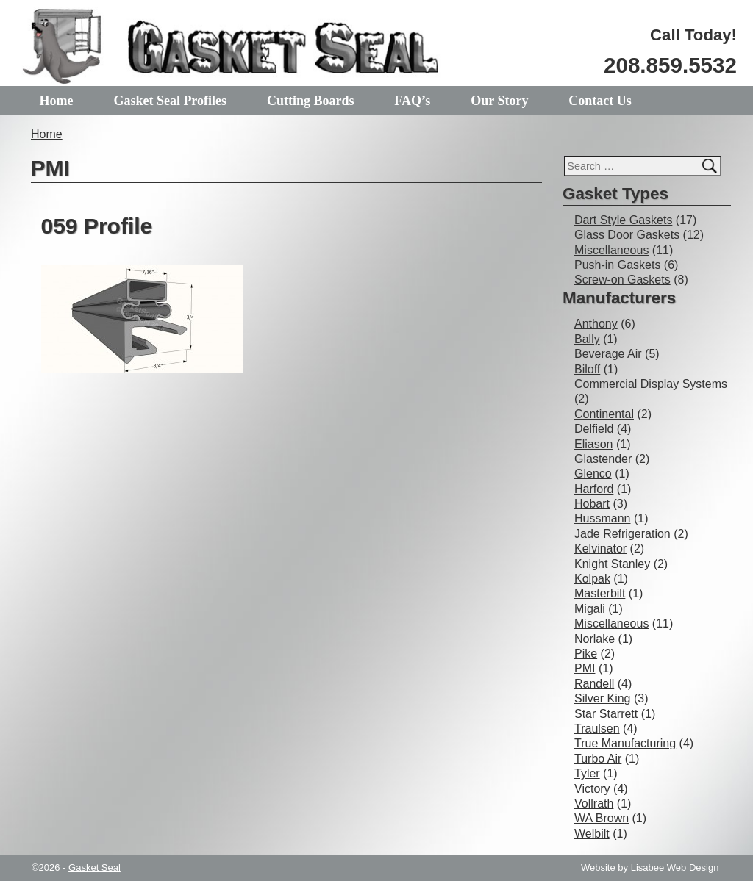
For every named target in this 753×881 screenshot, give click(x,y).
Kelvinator (600, 548)
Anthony (596, 323)
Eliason (593, 444)
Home (57, 100)
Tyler (587, 773)
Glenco (593, 473)
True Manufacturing (625, 743)
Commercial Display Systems (650, 384)
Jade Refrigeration (622, 534)
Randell (594, 683)
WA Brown (601, 818)
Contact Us (600, 100)
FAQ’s (412, 100)
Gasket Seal (94, 867)
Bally (587, 339)
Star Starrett (606, 714)
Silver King (602, 698)
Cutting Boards (310, 100)
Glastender (603, 459)
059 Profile (97, 226)
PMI (584, 668)
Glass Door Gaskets (626, 235)
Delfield (593, 428)
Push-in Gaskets (617, 265)
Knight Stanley (612, 564)
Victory (592, 789)
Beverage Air (608, 354)
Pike (585, 653)
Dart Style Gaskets (623, 220)
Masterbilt (599, 593)
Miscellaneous (611, 250)
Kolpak (592, 578)
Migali (589, 609)
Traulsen (597, 728)
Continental (604, 414)
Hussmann (602, 518)
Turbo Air (597, 758)
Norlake (594, 639)
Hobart (592, 503)
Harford (593, 489)
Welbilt (592, 833)
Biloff (587, 369)
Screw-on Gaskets (622, 279)
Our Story (499, 100)
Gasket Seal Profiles (169, 100)
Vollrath (593, 803)
